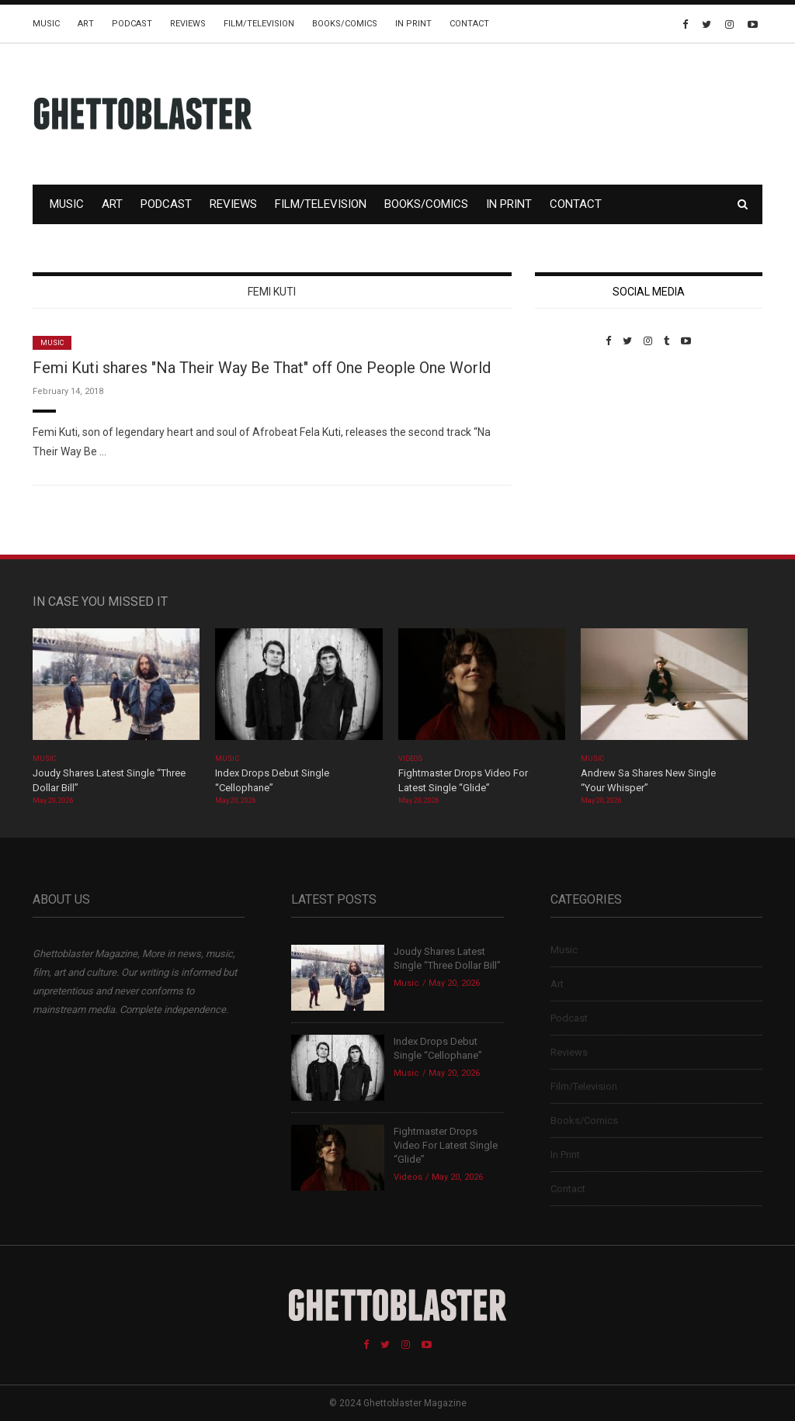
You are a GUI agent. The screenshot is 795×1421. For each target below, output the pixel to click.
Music (46, 24)
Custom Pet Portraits (580, 453)
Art (86, 24)
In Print (413, 24)
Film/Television (259, 24)
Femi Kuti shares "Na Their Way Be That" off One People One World (262, 367)
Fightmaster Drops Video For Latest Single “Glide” (446, 1145)
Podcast (132, 24)
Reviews (188, 24)
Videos (410, 758)
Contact (469, 24)
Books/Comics (344, 24)
